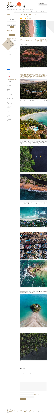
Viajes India (8, 115)
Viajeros (8, 112)
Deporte (8, 86)
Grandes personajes (9, 94)
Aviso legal (34, 411)
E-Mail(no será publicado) (38, 394)
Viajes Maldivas (9, 116)
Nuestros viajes (29, 11)
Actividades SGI (9, 81)
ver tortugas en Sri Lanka (27, 203)
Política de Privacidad (13, 25)
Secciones (36, 11)
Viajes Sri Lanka (9, 119)
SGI (25, 16)
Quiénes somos (22, 11)
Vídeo (8, 120)
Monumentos (9, 106)
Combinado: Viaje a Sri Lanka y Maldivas (28, 373)
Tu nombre (8, 20)
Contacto (8, 409)
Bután (8, 82)
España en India (9, 90)
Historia (8, 95)
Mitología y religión (9, 103)
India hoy (8, 99)
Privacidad (37, 411)
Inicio (16, 11)
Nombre (35, 392)
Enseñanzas (8, 89)
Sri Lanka (8, 111)
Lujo (7, 102)
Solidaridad (8, 110)
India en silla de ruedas (10, 98)
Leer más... (15, 48)
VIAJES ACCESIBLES (43, 11)
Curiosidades (9, 85)
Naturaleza (8, 107)
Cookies (41, 411)
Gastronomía (9, 93)
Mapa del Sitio (12, 409)
